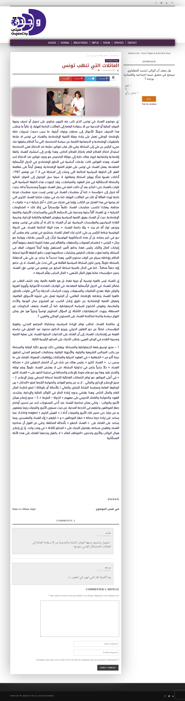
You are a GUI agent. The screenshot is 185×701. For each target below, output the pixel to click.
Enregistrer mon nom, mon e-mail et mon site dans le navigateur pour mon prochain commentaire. (76, 660)
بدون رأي (130, 93)
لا (126, 89)
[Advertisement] (65, 475)
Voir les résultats (149, 104)
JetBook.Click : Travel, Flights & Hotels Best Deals (149, 53)
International (115, 55)
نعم (127, 86)
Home (106, 55)
